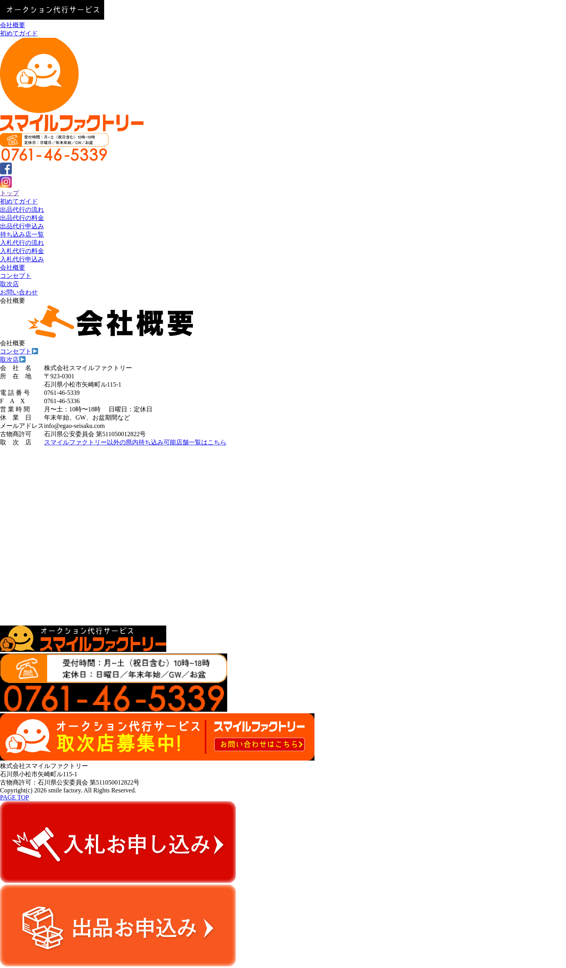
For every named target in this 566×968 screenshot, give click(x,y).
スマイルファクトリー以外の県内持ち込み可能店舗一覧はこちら (135, 442)
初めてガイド (19, 33)
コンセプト (15, 275)
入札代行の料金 (22, 251)
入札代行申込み (22, 259)
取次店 (9, 284)
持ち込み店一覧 (22, 234)
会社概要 (12, 25)
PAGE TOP (14, 797)
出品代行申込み (22, 226)
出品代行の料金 (22, 218)
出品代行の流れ (22, 209)
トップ (9, 193)
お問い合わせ (19, 292)
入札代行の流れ (22, 242)
